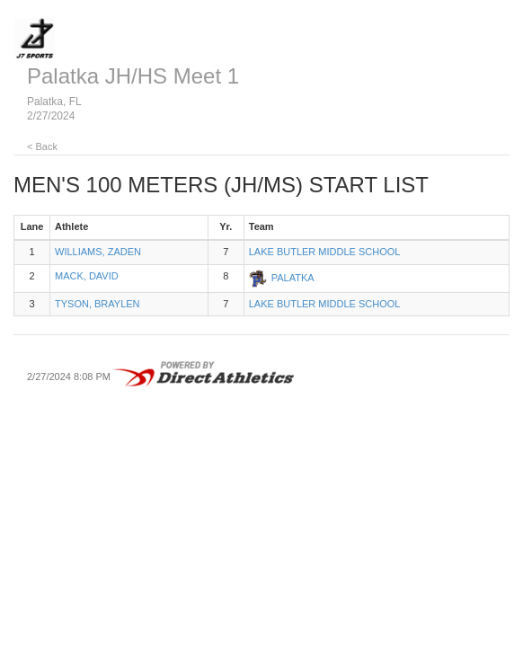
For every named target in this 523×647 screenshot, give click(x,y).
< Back (42, 146)
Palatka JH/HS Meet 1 (133, 76)
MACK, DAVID (87, 275)
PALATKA (293, 276)
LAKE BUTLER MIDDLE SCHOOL (325, 251)
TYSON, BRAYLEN (97, 303)
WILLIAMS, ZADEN (98, 251)
